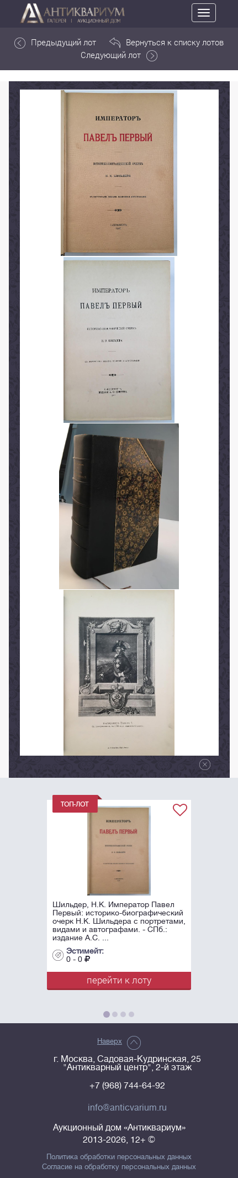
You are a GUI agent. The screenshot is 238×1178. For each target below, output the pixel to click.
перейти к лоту (119, 979)
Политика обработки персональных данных (119, 1157)
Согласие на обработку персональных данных (119, 1167)
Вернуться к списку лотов (166, 42)
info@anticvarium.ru (127, 1108)
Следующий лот (119, 55)
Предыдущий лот (55, 42)
